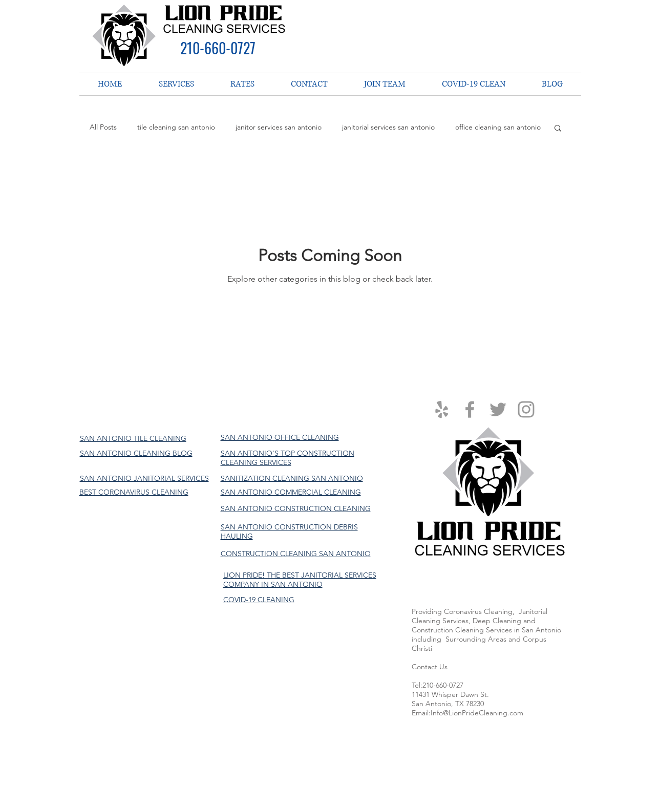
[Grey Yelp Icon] (442, 409)
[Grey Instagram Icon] (526, 409)
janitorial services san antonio (388, 127)
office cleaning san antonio (498, 127)
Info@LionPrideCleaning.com (477, 712)
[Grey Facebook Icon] (470, 409)
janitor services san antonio (279, 127)
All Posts (103, 127)
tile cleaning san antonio (176, 127)
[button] (558, 128)
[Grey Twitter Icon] (498, 409)
